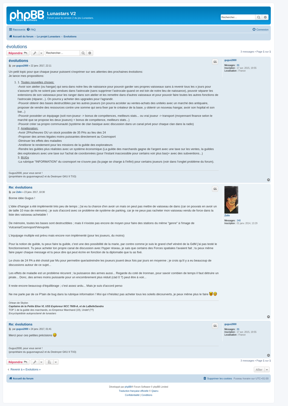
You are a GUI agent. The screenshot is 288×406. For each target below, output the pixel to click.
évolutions (16, 46)
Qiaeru (154, 391)
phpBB (128, 387)
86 (238, 65)
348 (239, 220)
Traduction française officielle (133, 391)
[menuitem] (31, 29)
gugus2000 (230, 60)
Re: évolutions (20, 187)
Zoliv (227, 215)
